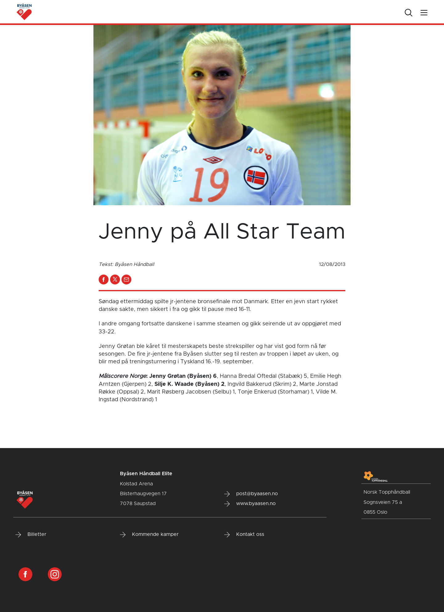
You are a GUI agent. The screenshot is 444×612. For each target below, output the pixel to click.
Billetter (30, 534)
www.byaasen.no (250, 504)
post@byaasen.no (251, 494)
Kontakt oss (244, 534)
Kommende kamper (149, 534)
